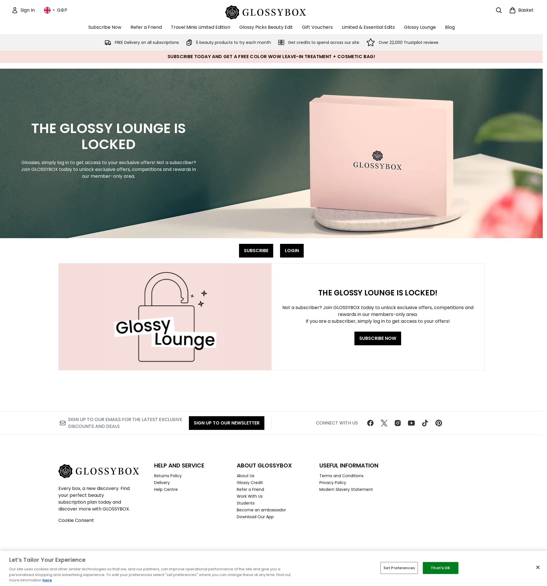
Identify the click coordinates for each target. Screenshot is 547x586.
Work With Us (250, 496)
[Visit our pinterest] (439, 423)
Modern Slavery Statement (346, 489)
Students (246, 503)
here (47, 580)
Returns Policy (168, 476)
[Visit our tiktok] (425, 423)
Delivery (162, 482)
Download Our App (255, 517)
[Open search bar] (498, 10)
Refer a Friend (250, 489)
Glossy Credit (250, 482)
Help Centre (166, 489)
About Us (245, 476)
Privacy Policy (332, 482)
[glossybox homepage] (271, 11)
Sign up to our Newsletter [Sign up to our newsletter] (227, 423)
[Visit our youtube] (411, 423)
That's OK (440, 568)
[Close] (538, 567)
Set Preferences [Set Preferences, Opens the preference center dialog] (399, 568)
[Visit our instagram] (398, 423)
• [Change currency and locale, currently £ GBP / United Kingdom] (56, 10)
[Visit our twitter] (384, 423)
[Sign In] (23, 10)
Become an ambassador (261, 510)
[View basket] (521, 10)
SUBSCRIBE (256, 250)
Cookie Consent (76, 520)
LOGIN (292, 250)
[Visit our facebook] (370, 423)
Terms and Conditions (341, 476)
